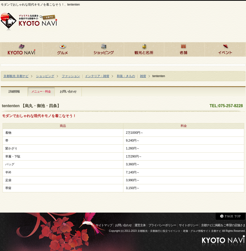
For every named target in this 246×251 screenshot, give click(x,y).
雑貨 (143, 76)
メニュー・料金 (41, 91)
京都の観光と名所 (144, 49)
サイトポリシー (188, 225)
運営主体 (140, 225)
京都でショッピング (103, 49)
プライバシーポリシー (162, 225)
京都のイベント (225, 49)
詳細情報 (14, 91)
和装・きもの (126, 76)
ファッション (71, 76)
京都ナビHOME (22, 49)
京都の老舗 (184, 49)
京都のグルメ (63, 49)
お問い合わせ (68, 91)
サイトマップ (104, 225)
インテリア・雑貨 (97, 76)
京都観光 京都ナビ (16, 76)
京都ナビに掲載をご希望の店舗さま (223, 225)
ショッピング (45, 76)
